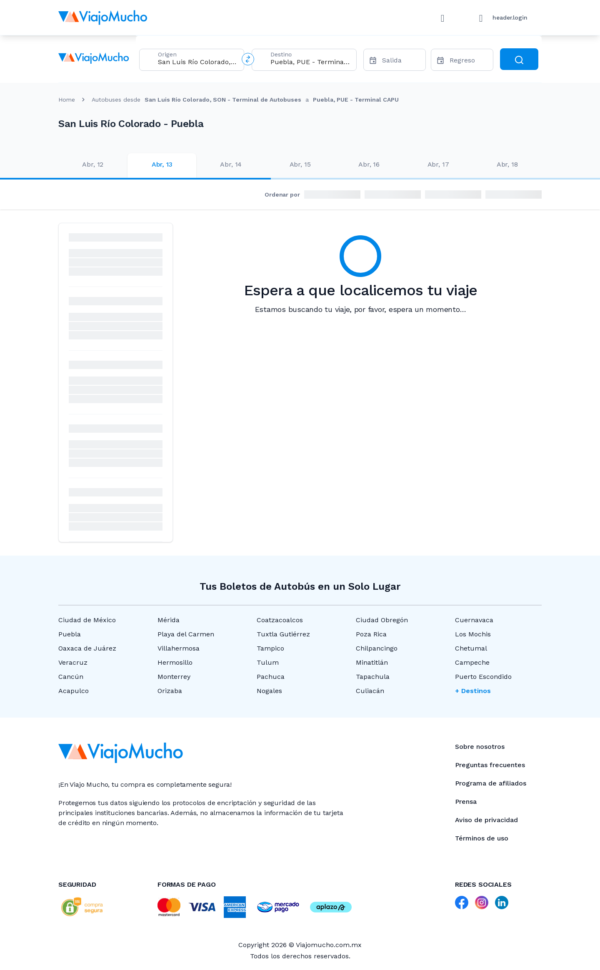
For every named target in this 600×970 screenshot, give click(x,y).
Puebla (69, 634)
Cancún (70, 677)
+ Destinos (473, 691)
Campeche (472, 662)
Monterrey (174, 677)
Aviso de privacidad (486, 820)
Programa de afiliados (490, 783)
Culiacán (370, 691)
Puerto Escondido (483, 677)
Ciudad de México (87, 620)
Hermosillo (175, 662)
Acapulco (73, 691)
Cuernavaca (474, 620)
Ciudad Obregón (382, 620)
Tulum (268, 662)
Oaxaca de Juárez (87, 648)
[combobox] (197, 61)
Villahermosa (179, 648)
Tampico (270, 648)
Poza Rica (371, 634)
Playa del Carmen (186, 634)
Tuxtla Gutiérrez (283, 634)
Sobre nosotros (480, 747)
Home (66, 99)
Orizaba (170, 691)
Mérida (169, 620)
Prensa (466, 801)
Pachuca (271, 677)
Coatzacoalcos (280, 620)
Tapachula (373, 677)
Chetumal (471, 648)
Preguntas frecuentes (490, 765)
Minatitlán (372, 662)
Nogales (269, 691)
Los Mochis (473, 634)
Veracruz (73, 662)
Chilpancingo (377, 648)
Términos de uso (481, 838)
